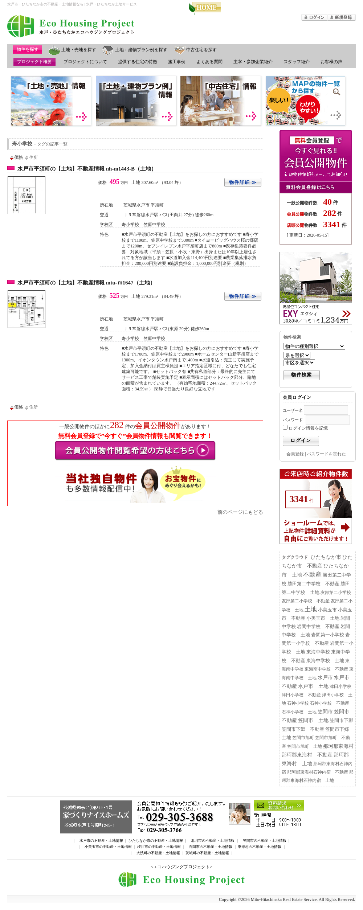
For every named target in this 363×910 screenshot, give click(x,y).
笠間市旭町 (303, 737)
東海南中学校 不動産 (326, 669)
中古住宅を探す (201, 49)
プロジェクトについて (85, 61)
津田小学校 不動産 (301, 694)
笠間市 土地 (313, 720)
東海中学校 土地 (325, 660)
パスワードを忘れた (326, 453)
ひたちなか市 (326, 557)
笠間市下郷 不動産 (303, 729)
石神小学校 (298, 703)
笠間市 (325, 711)
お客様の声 (331, 61)
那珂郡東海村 (338, 746)
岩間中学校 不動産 (318, 626)
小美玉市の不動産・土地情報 (108, 847)
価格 (16, 157)
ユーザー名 (293, 410)
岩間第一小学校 (327, 635)
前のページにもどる (240, 512)
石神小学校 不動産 (329, 703)
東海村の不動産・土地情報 (259, 847)
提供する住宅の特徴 (137, 61)
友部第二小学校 (336, 592)
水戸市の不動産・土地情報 (101, 841)
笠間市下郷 (341, 720)
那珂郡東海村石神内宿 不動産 (317, 772)
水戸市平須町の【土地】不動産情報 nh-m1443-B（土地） (86, 169)
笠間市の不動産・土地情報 (264, 841)
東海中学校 (318, 652)
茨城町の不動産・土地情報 (207, 853)
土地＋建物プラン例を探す (141, 49)
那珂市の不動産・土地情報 (212, 841)
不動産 (312, 574)
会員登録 (295, 453)
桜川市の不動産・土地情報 (159, 847)
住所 (31, 157)
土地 (311, 609)
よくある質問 (209, 61)
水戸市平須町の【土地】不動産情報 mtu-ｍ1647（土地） (86, 283)
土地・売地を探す (78, 49)
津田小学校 (340, 686)
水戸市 (325, 677)
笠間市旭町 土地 (304, 746)
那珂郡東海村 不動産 (307, 755)
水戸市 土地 (313, 686)
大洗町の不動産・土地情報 (158, 853)
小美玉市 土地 (322, 618)
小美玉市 (327, 609)
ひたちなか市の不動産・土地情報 (156, 841)
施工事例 (176, 61)
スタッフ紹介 (297, 61)
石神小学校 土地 (299, 711)
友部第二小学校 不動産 (306, 600)
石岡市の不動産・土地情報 (210, 847)
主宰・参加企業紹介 (253, 61)
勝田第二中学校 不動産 (313, 583)
